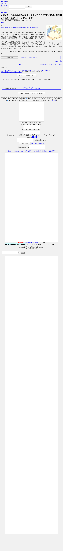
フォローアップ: (5, 67)
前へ (61, 61)
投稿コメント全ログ (13, 155)
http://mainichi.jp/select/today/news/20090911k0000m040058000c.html (19, 27)
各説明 (54, 100)
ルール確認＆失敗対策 (37, 147)
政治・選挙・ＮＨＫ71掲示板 (53, 64)
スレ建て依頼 (37, 155)
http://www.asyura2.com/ (31, 246)
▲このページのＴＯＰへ (26, 64)
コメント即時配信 (26, 155)
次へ (57, 61)
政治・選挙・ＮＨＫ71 (4, 5)
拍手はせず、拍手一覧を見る (29, 57)
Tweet (2, 22)
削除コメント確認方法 (49, 155)
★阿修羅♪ (4, 1)
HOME (42, 64)
